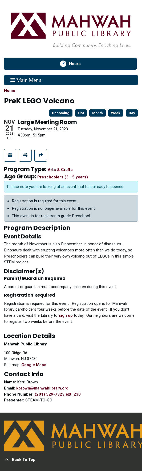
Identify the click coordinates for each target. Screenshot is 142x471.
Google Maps (33, 364)
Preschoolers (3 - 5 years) (62, 177)
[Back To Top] (71, 459)
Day (132, 113)
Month (97, 113)
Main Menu (25, 80)
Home (9, 90)
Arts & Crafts (60, 169)
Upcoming (61, 113)
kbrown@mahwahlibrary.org (42, 388)
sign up (66, 315)
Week (115, 113)
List (81, 113)
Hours (78, 64)
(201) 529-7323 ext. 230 (58, 394)
